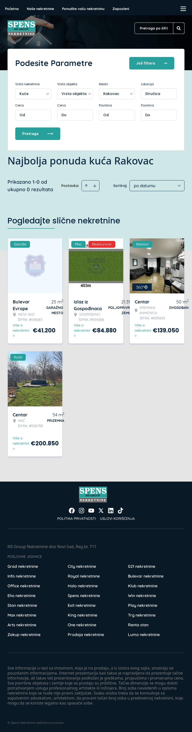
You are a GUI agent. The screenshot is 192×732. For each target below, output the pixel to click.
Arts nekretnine (22, 624)
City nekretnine (82, 565)
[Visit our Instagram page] (81, 510)
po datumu (144, 185)
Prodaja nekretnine (86, 634)
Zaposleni (120, 8)
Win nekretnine (142, 595)
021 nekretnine (141, 565)
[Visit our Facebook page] (72, 510)
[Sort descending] (94, 185)
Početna (12, 8)
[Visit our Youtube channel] (91, 510)
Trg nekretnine (142, 614)
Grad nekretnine (23, 565)
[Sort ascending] (86, 185)
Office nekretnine (24, 585)
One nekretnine (82, 624)
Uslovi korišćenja (117, 518)
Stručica (152, 93)
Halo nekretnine (83, 585)
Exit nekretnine (82, 604)
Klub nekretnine (143, 585)
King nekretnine (82, 614)
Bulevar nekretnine (146, 575)
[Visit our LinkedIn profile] (111, 510)
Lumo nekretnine (144, 634)
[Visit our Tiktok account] (121, 510)
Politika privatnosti (76, 518)
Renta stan (138, 624)
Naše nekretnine (40, 8)
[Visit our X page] (101, 510)
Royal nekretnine (84, 575)
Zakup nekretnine (24, 634)
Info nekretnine (22, 575)
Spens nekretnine (84, 595)
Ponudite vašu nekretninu (83, 8)
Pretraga (37, 133)
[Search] (178, 28)
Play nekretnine (142, 604)
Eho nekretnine (22, 595)
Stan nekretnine (22, 604)
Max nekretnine (22, 614)
